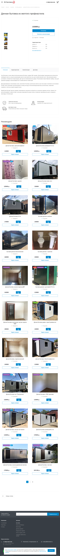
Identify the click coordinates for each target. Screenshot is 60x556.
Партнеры (3, 524)
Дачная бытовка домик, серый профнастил (45, 322)
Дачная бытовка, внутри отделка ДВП (15, 287)
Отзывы (3, 526)
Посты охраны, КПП (20, 532)
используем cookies (12, 549)
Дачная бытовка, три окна (45, 464)
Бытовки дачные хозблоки (45, 216)
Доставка (35, 69)
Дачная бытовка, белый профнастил (45, 359)
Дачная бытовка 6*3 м (15, 216)
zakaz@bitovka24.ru (48, 541)
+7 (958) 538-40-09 (50, 2)
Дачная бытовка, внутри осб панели (15, 429)
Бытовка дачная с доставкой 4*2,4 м (45, 287)
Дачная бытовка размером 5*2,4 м (45, 145)
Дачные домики (19, 528)
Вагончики (18, 526)
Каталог (18, 520)
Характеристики (15, 69)
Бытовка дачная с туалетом (45, 251)
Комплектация (26, 69)
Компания (3, 520)
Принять (51, 550)
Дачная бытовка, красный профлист (15, 145)
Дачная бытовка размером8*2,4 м (45, 429)
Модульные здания (20, 530)
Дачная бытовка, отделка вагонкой (15, 359)
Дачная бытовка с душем (15, 181)
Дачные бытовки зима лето (45, 181)
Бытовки (18, 522)
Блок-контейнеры (20, 524)
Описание (5, 69)
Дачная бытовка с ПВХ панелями (45, 394)
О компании (3, 522)
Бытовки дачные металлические (15, 251)
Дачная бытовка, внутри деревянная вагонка (15, 464)
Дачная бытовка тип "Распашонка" (15, 394)
